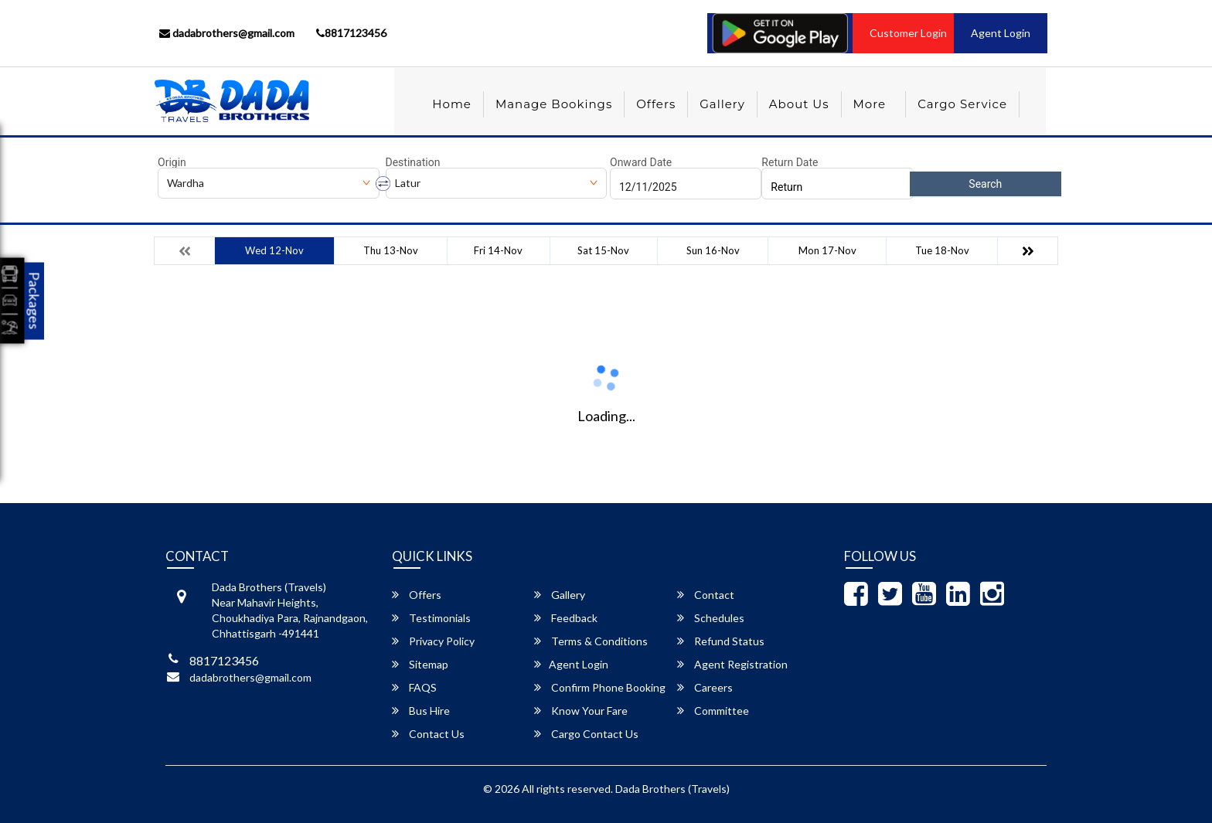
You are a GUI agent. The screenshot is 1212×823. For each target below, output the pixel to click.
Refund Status (720, 641)
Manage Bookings (553, 104)
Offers (656, 104)
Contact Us (428, 733)
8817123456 (351, 32)
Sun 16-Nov (713, 250)
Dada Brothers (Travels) (672, 788)
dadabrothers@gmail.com (226, 32)
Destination (413, 162)
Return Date (789, 162)
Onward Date (641, 162)
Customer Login (908, 32)
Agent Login (1000, 32)
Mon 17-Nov (827, 250)
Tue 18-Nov (942, 250)
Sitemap (420, 664)
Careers (705, 687)
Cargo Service (962, 104)
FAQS (414, 687)
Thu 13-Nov (390, 250)
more (870, 104)
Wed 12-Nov (274, 250)
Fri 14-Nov (498, 250)
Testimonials (431, 617)
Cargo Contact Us (586, 733)
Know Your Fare (581, 710)
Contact (705, 594)
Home (452, 104)
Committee (713, 710)
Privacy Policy (433, 641)
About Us (799, 104)
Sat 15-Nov (603, 250)
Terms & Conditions (591, 641)
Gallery (722, 104)
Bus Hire (421, 710)
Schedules (710, 617)
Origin (172, 162)
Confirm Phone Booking (600, 687)
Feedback (565, 617)
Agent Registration (732, 664)
